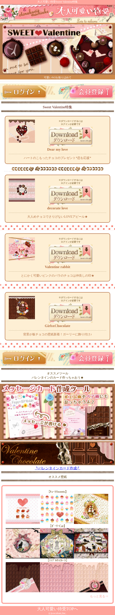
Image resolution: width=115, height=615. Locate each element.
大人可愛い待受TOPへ (57, 608)
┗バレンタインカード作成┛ (57, 466)
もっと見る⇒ (99, 596)
